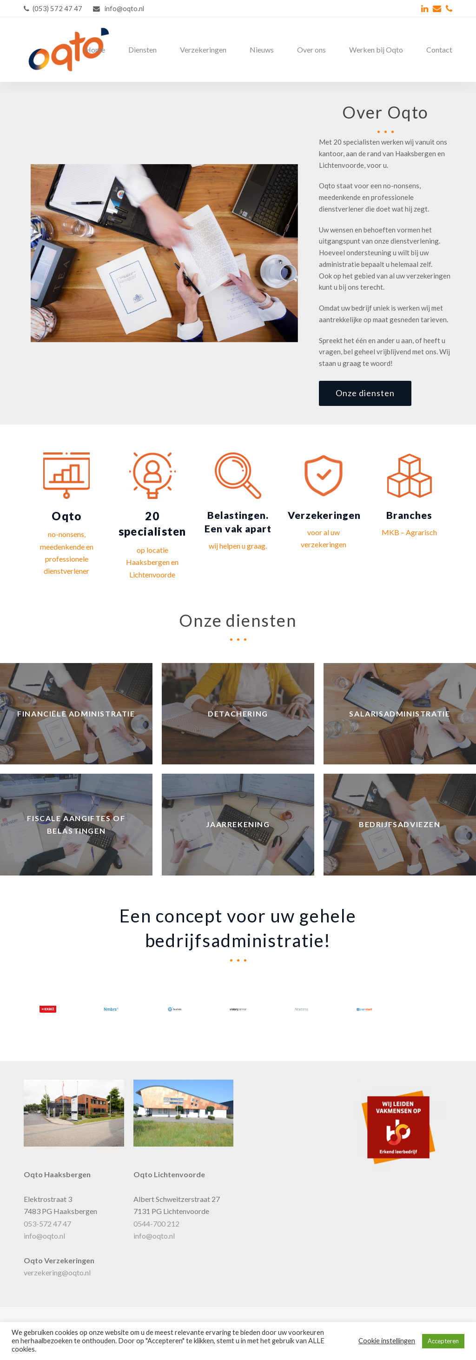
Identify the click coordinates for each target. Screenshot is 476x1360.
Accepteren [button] (443, 1341)
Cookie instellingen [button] (386, 1341)
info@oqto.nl (44, 1235)
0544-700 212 (156, 1223)
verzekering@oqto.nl (57, 1272)
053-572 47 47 (47, 1223)
